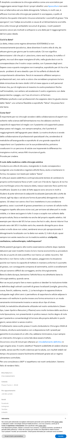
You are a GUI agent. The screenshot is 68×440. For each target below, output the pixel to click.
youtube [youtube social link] (4, 409)
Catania (4, 381)
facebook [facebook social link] (4, 403)
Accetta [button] (60, 436)
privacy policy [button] (59, 422)
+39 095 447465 (6, 394)
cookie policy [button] (42, 425)
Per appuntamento (8, 390)
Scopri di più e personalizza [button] (14, 436)
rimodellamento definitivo (50, 341)
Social (3, 399)
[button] (65, 418)
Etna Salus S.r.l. (6, 373)
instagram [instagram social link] (5, 406)
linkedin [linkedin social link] (4, 412)
